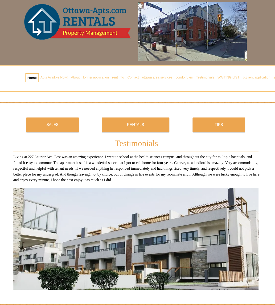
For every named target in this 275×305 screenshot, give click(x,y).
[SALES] (52, 124)
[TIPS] (219, 124)
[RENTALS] (135, 124)
